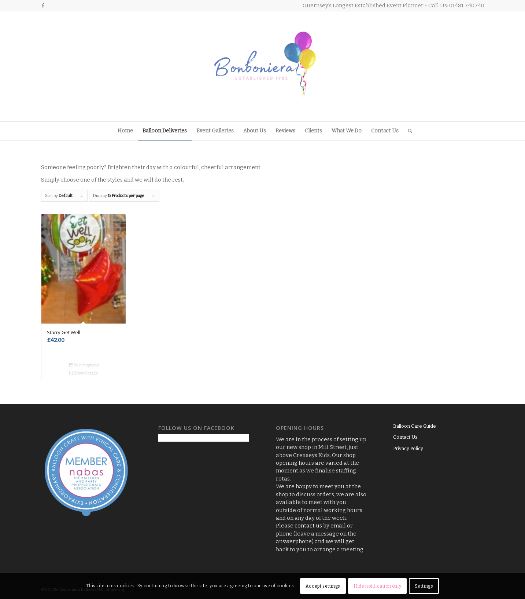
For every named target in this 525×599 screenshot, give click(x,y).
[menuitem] (125, 131)
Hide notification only (377, 586)
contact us (308, 525)
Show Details (83, 373)
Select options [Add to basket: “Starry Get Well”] (83, 365)
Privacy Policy (408, 448)
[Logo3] (263, 66)
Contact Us (405, 437)
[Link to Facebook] (43, 5)
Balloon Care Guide (414, 426)
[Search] (407, 131)
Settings (424, 586)
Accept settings (323, 586)
